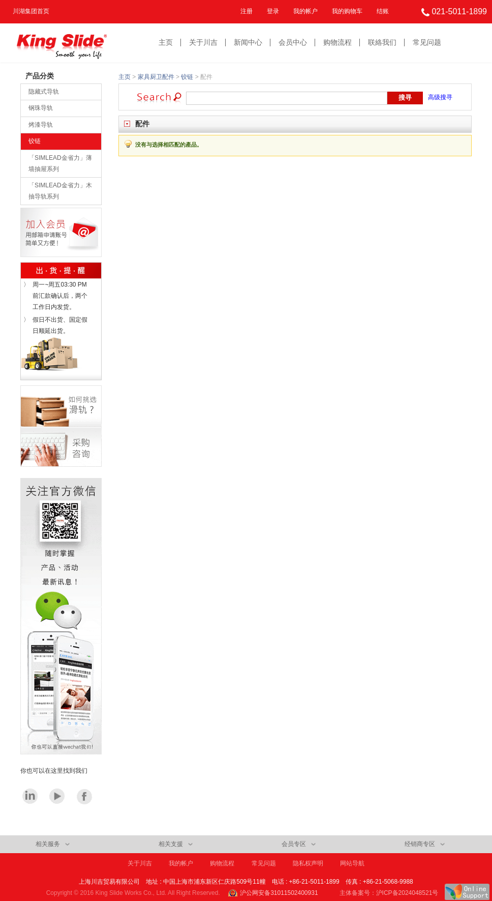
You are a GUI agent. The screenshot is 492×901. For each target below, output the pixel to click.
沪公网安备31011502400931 (279, 892)
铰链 (34, 141)
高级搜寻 (440, 97)
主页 (166, 42)
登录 (273, 11)
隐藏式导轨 (43, 91)
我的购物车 (347, 11)
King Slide (61, 43)
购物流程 (337, 42)
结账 (383, 11)
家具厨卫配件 (156, 76)
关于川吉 (203, 42)
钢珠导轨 (40, 107)
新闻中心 (248, 42)
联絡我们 (382, 42)
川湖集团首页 (31, 11)
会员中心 (293, 42)
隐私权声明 (308, 863)
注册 (246, 11)
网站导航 (352, 863)
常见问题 (427, 42)
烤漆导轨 (40, 124)
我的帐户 (305, 11)
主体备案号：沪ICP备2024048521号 (389, 892)
